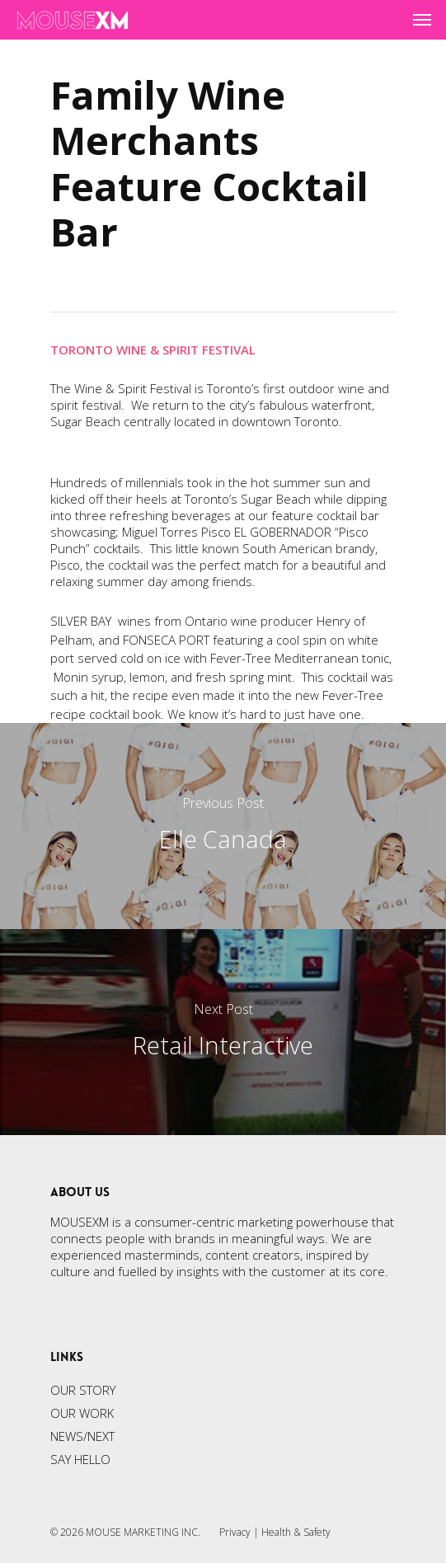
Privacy (235, 1532)
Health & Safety (296, 1532)
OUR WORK (82, 1413)
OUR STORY (82, 1390)
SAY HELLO (80, 1459)
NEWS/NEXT (82, 1436)
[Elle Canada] (223, 826)
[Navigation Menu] (422, 20)
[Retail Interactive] (223, 1032)
